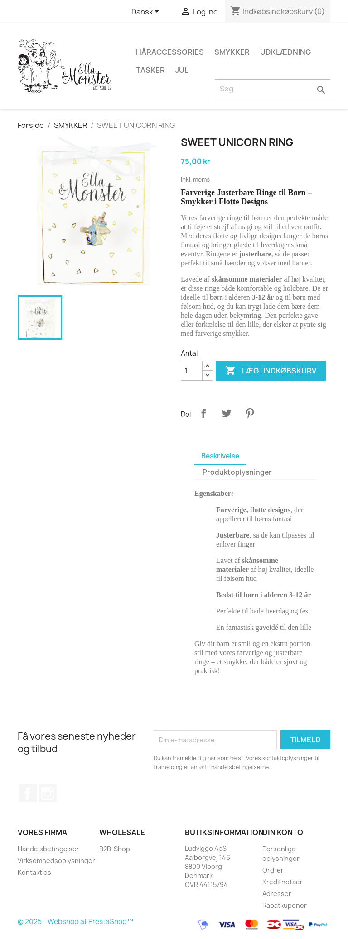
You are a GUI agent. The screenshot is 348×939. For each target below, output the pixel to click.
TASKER (150, 70)
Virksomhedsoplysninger (56, 860)
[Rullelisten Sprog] (146, 12)
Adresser (276, 893)
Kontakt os (34, 872)
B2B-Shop (114, 849)
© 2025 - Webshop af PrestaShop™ (75, 921)
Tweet (227, 413)
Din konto (282, 832)
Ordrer (273, 870)
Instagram (48, 793)
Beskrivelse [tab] (220, 456)
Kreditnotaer (282, 882)
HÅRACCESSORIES (170, 52)
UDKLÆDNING (285, 52)
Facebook (28, 793)
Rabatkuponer (284, 905)
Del (203, 413)
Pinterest (250, 413)
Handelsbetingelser (48, 849)
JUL (181, 70)
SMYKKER (232, 52)
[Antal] (192, 371)
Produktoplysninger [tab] (237, 472)
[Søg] (272, 88)
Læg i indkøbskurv (270, 371)
